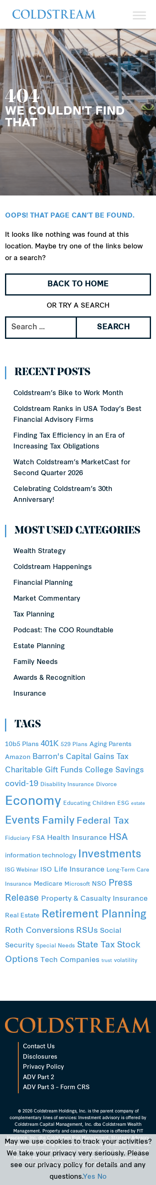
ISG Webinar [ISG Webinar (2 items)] (21, 870)
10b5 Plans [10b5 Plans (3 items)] (22, 745)
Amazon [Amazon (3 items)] (17, 757)
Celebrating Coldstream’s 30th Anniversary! (62, 495)
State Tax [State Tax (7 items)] (96, 945)
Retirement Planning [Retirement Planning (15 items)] (94, 915)
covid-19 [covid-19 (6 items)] (21, 784)
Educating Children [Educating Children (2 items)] (89, 803)
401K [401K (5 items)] (50, 744)
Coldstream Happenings (52, 567)
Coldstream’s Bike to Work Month (68, 393)
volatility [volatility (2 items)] (125, 960)
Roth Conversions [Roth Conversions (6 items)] (39, 931)
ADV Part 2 (38, 1078)
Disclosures (40, 1057)
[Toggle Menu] (139, 15)
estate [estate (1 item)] (138, 804)
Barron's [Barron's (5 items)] (48, 757)
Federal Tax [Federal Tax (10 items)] (103, 821)
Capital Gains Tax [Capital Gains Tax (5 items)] (97, 757)
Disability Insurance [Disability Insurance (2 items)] (67, 784)
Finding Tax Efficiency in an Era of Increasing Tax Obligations (69, 441)
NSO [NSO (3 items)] (99, 884)
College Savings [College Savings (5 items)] (114, 770)
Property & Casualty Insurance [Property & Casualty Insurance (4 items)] (94, 898)
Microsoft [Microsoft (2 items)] (77, 884)
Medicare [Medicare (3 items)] (48, 884)
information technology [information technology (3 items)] (40, 856)
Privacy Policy (43, 1067)
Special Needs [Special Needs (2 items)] (55, 946)
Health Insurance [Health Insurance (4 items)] (77, 838)
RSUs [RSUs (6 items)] (87, 931)
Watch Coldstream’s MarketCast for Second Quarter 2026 (71, 468)
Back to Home (78, 284)
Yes (89, 1177)
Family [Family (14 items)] (58, 821)
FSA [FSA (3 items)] (38, 838)
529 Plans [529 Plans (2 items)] (74, 744)
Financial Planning (43, 583)
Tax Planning (33, 614)
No (101, 1177)
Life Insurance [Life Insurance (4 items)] (79, 869)
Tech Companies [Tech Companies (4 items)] (69, 960)
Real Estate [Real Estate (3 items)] (22, 916)
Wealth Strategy (39, 551)
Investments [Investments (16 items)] (109, 854)
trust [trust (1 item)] (107, 961)
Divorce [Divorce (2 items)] (106, 784)
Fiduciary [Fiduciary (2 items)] (17, 838)
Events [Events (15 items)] (22, 821)
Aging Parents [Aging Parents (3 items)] (110, 745)
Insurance (29, 694)
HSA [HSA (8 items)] (118, 837)
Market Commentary (46, 599)
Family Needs (35, 662)
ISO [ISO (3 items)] (46, 870)
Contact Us (39, 1047)
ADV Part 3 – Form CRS (56, 1088)
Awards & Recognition (49, 678)
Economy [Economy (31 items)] (33, 802)
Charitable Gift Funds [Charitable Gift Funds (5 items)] (44, 770)
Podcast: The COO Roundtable (63, 630)
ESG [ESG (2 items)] (123, 803)
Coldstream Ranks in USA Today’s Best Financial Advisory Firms (77, 414)
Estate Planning (39, 646)
